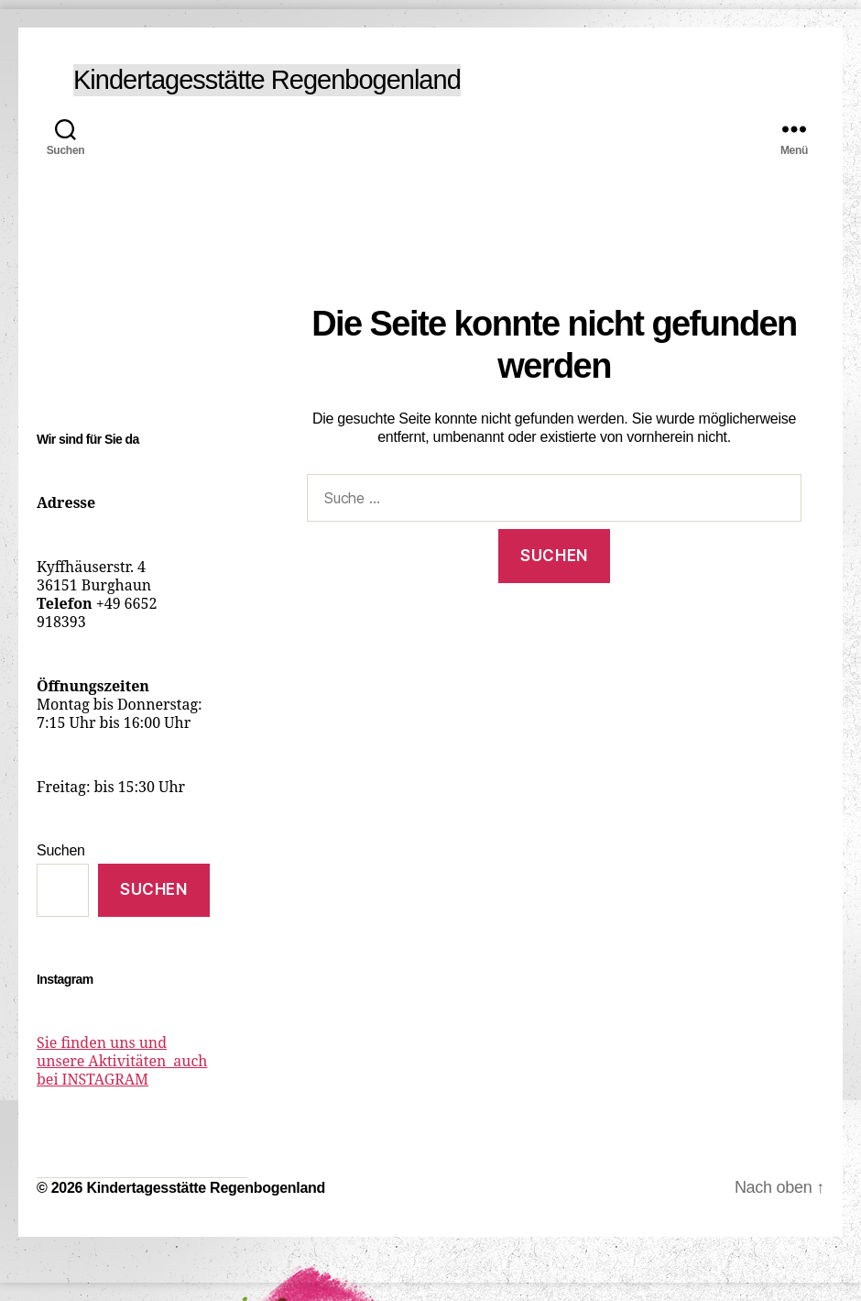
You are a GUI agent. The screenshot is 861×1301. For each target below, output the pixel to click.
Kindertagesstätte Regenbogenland (267, 79)
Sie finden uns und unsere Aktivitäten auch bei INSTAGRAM (122, 1061)
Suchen (61, 850)
